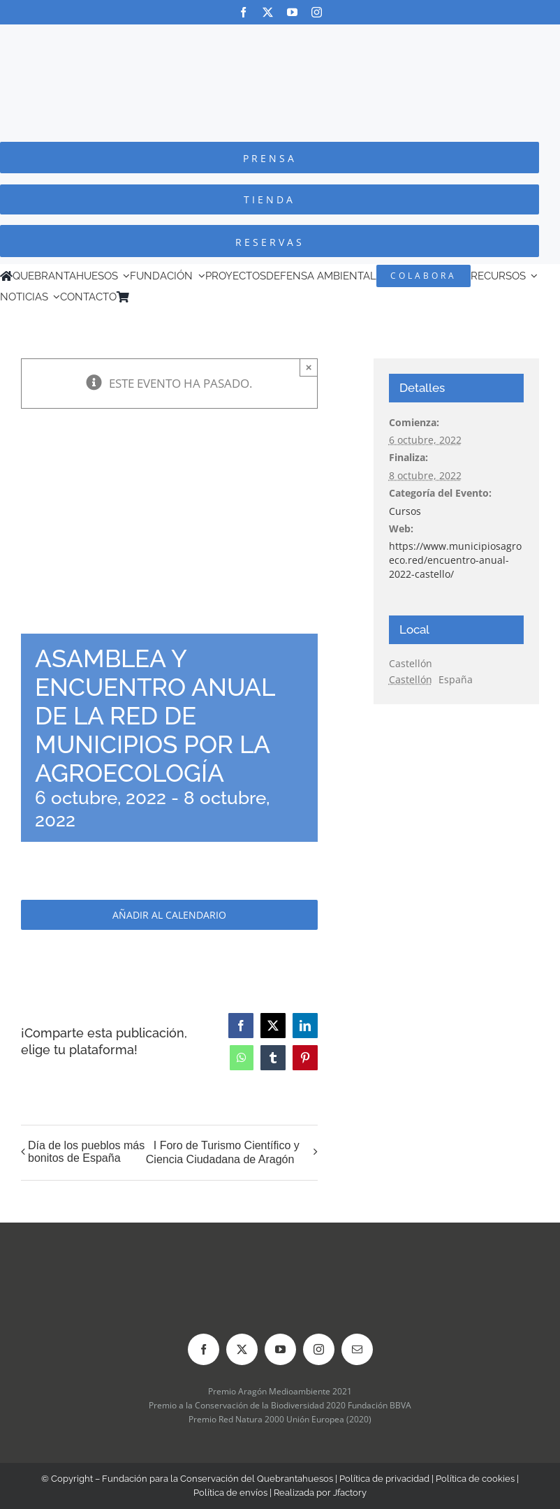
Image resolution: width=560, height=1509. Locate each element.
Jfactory (350, 1492)
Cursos (405, 511)
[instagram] (316, 12)
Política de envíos (230, 1492)
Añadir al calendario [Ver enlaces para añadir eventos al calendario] (169, 915)
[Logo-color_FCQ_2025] (280, 37)
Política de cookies (475, 1478)
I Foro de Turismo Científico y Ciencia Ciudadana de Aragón (223, 1152)
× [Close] (309, 367)
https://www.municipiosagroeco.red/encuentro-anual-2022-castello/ (455, 560)
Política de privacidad (384, 1478)
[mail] (357, 1349)
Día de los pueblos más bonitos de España (86, 1151)
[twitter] (268, 12)
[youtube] (292, 12)
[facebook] (243, 12)
